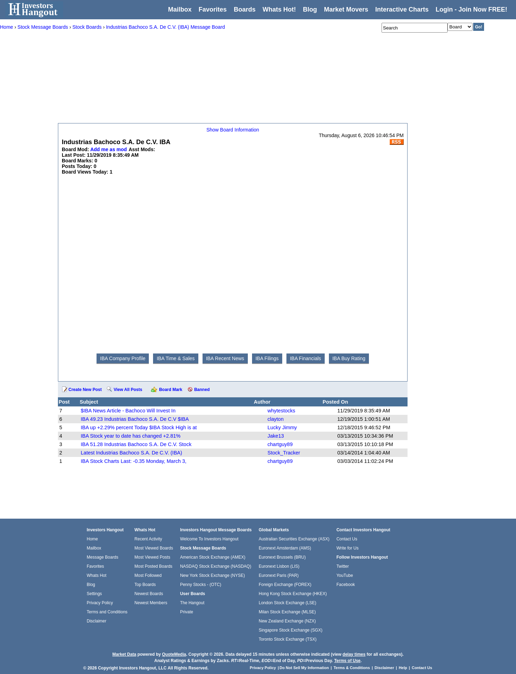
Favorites (213, 9)
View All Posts (128, 389)
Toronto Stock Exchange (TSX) (288, 639)
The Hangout (192, 602)
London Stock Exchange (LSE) (287, 602)
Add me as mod (108, 149)
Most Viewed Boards (153, 548)
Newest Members (150, 602)
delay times (354, 654)
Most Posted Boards (153, 566)
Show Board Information (232, 130)
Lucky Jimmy (282, 427)
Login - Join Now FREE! (471, 9)
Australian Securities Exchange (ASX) (294, 539)
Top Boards (145, 584)
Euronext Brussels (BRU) (282, 557)
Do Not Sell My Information (304, 668)
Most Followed (147, 575)
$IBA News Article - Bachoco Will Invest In (128, 410)
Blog (91, 584)
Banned (202, 389)
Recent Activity (148, 539)
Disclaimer (96, 621)
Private (186, 611)
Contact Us (346, 539)
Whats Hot (96, 575)
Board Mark (170, 389)
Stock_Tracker (283, 453)
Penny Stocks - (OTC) (200, 584)
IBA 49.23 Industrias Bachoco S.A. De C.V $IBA (135, 419)
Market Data (124, 654)
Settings (94, 593)
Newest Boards (148, 593)
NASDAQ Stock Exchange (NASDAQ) (215, 566)
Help (403, 668)
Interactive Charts (402, 9)
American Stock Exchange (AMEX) (212, 557)
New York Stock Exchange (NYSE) (212, 575)
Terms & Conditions (351, 668)
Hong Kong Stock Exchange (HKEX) (293, 593)
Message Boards (102, 557)
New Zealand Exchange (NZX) (287, 621)
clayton (275, 419)
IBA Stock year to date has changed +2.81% (130, 436)
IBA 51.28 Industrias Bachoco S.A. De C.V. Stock (136, 444)
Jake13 (275, 436)
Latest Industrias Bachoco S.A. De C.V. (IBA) (131, 453)
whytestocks (281, 410)
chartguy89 (280, 444)
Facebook (345, 584)
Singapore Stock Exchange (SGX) (290, 630)
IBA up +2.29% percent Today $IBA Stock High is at (139, 427)
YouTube (344, 575)
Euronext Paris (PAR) (279, 575)
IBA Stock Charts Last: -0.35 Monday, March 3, (133, 461)
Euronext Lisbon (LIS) (279, 566)
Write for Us (347, 548)
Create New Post (85, 389)
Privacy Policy (100, 602)
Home (92, 539)
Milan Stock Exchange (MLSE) (287, 611)
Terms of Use (347, 660)
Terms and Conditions (107, 611)
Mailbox (180, 9)
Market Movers (346, 9)
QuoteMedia (174, 654)
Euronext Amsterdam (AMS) (285, 548)
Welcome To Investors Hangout (209, 539)
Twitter (342, 566)
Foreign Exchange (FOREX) (285, 584)
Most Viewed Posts (152, 557)
